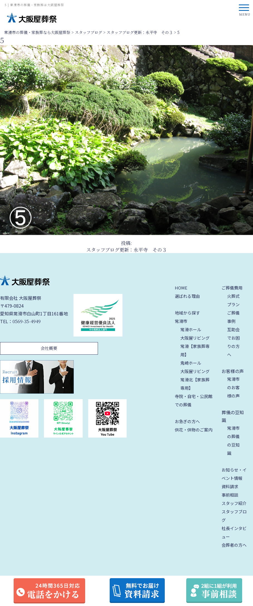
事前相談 (230, 495)
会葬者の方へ (234, 545)
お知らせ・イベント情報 (234, 474)
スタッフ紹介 (234, 503)
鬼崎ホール (190, 363)
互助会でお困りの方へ (233, 342)
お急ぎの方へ (187, 421)
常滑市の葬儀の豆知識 (233, 440)
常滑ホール (190, 329)
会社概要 (49, 348)
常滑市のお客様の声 (233, 387)
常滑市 (181, 321)
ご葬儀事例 (233, 317)
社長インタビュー (234, 532)
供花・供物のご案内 (193, 430)
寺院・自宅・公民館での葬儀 (193, 400)
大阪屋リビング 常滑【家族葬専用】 (195, 346)
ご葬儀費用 (232, 288)
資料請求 (230, 486)
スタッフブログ (234, 516)
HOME (181, 288)
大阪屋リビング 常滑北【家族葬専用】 (195, 379)
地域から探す (187, 313)
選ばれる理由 (187, 296)
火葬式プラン (233, 300)
